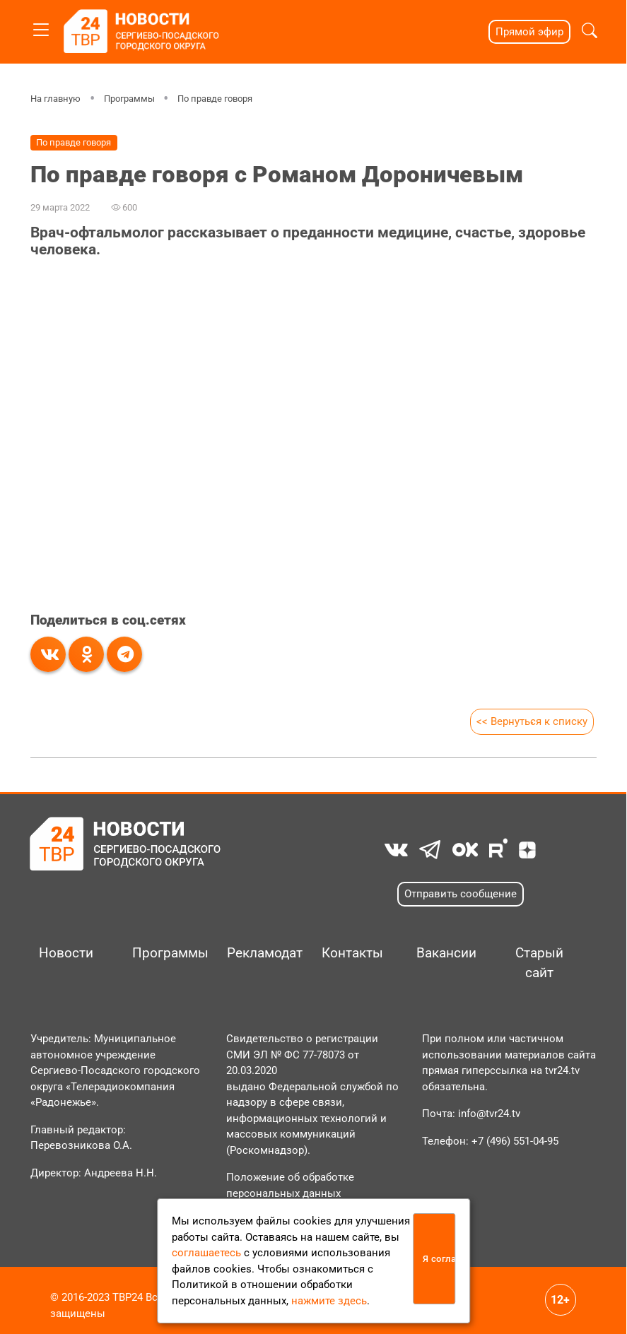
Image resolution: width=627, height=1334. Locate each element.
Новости (66, 953)
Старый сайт (539, 963)
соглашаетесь (206, 1252)
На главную (55, 98)
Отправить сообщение (460, 893)
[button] (589, 32)
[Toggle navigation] (41, 27)
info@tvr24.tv (489, 1113)
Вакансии (446, 953)
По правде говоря (214, 98)
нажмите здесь (329, 1300)
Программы (128, 98)
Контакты (352, 953)
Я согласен (439, 1258)
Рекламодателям (259, 953)
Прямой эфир (529, 31)
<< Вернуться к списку (531, 721)
